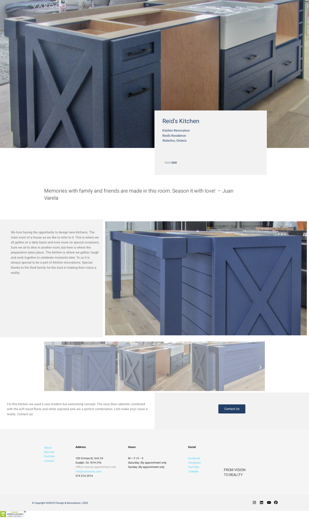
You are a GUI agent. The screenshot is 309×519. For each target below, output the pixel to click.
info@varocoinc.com (88, 471)
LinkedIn (193, 471)
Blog (238, 7)
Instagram (194, 463)
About (192, 7)
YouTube (193, 467)
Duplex (226, 7)
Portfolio (252, 7)
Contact (269, 7)
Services (210, 7)
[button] (48, 369)
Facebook (194, 458)
